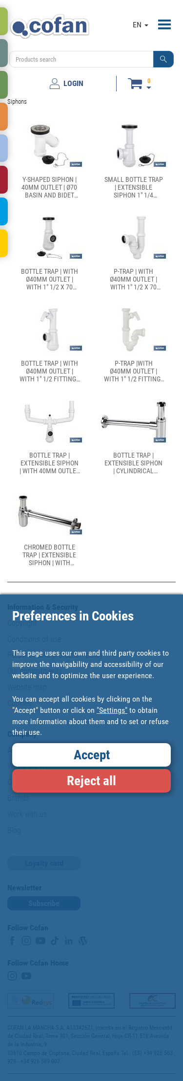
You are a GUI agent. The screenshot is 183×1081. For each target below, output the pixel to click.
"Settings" (112, 710)
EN (140, 24)
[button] (163, 59)
